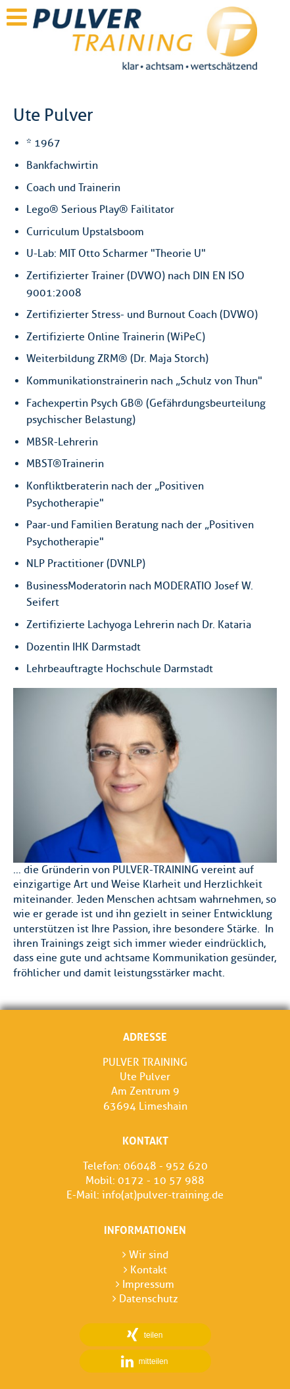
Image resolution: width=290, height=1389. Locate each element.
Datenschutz (145, 1298)
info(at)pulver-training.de (163, 1195)
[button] (145, 1334)
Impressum (145, 1284)
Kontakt (145, 1270)
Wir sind (145, 1254)
